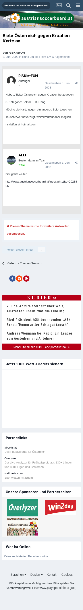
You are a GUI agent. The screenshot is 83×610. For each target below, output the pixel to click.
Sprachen (18, 574)
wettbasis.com (13, 473)
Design (36, 574)
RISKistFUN (17, 52)
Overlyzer (10, 458)
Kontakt (52, 574)
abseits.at (10, 447)
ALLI (22, 155)
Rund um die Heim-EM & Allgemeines (46, 56)
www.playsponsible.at (54, 588)
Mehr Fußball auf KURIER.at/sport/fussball (41, 347)
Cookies (67, 574)
